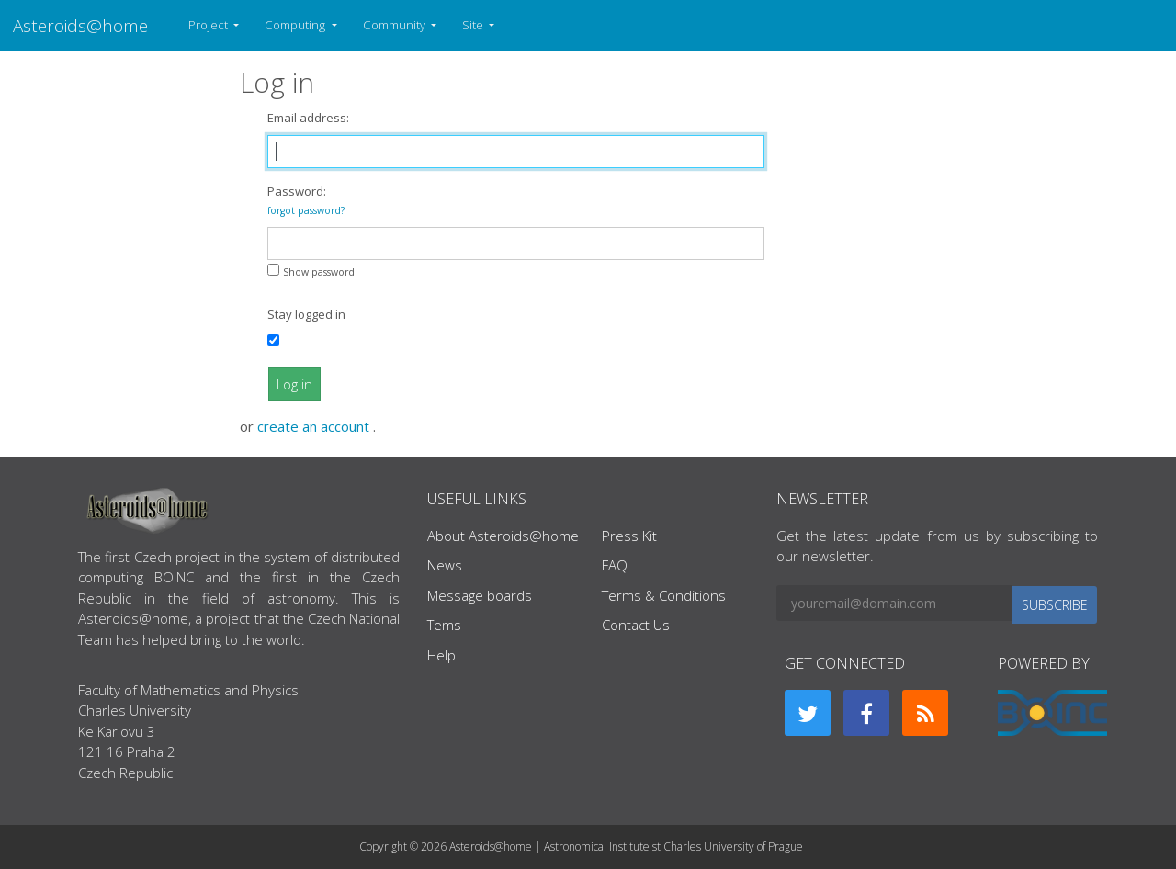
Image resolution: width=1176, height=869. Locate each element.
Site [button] (474, 25)
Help (441, 655)
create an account (315, 426)
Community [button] (395, 25)
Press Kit (629, 535)
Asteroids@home (80, 25)
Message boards (479, 595)
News (444, 565)
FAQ (615, 565)
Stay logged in (306, 314)
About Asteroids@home (503, 535)
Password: (306, 200)
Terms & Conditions (664, 595)
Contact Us (636, 624)
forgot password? (306, 210)
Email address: (308, 117)
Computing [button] (296, 25)
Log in (294, 384)
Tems (444, 624)
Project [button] (209, 25)
